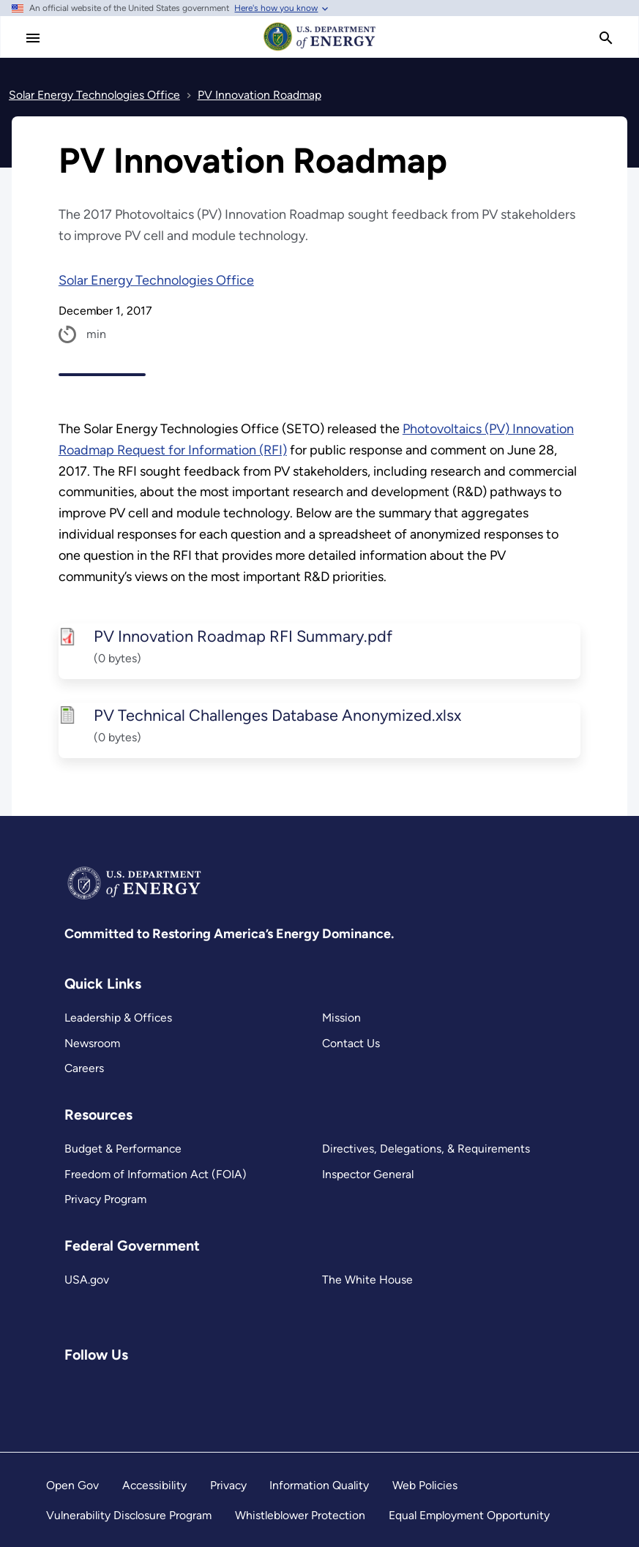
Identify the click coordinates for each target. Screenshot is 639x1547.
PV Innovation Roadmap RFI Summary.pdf (242, 635)
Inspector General (368, 1174)
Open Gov (72, 1485)
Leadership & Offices (118, 1018)
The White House (367, 1279)
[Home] (319, 50)
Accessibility (154, 1485)
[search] (606, 38)
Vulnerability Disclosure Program (129, 1515)
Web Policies (424, 1485)
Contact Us (351, 1043)
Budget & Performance (123, 1148)
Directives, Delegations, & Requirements (426, 1148)
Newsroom (92, 1043)
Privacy (228, 1485)
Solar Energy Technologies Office (156, 280)
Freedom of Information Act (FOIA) (155, 1174)
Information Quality (319, 1485)
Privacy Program (105, 1199)
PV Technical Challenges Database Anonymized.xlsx (276, 714)
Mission (341, 1018)
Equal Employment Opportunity (469, 1515)
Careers (84, 1068)
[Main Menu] (33, 38)
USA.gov (86, 1279)
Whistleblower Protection (300, 1515)
